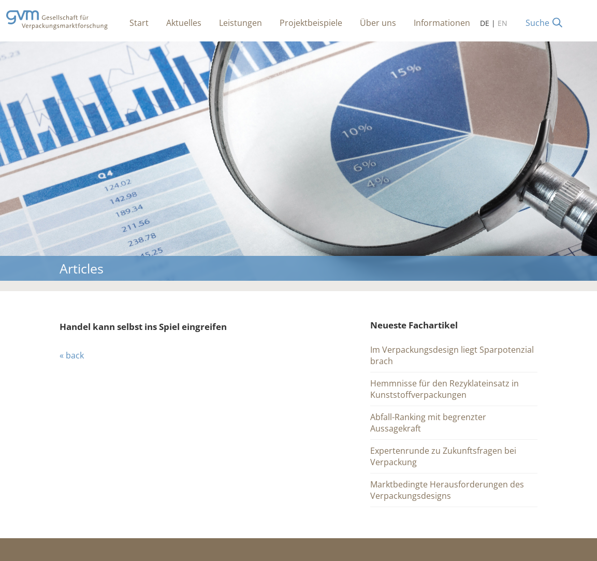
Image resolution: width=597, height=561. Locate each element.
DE (484, 23)
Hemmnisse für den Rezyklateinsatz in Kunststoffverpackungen (444, 389)
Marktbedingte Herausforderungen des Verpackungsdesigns (447, 490)
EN (502, 23)
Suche (537, 22)
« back (72, 355)
